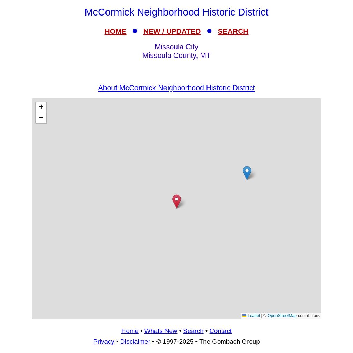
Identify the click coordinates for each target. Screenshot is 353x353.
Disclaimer (135, 341)
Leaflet (251, 315)
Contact (221, 330)
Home (130, 330)
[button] (247, 173)
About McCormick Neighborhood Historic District (176, 88)
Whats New (161, 330)
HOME (116, 31)
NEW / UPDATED (172, 31)
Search (193, 330)
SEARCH (233, 31)
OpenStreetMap (282, 315)
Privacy (103, 341)
